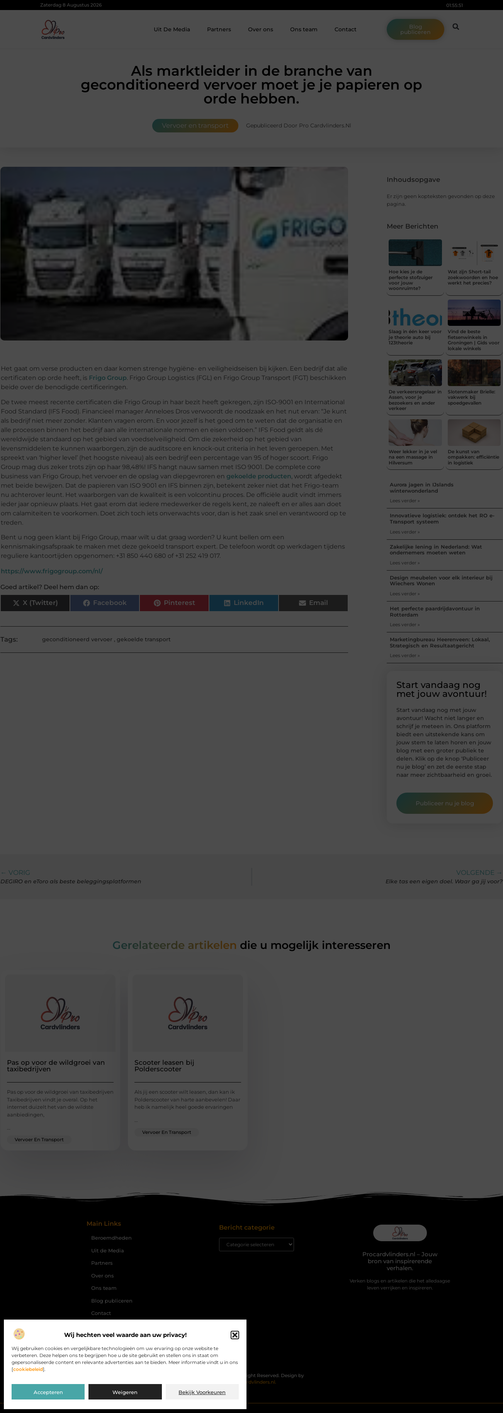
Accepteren (48, 1392)
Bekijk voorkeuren (202, 1392)
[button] (235, 1335)
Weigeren (125, 1392)
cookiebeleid (28, 1369)
